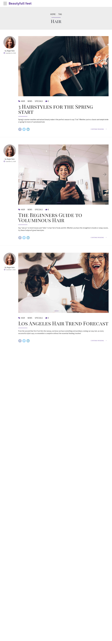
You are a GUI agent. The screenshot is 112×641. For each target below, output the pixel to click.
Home (53, 14)
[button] (23, 66)
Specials (39, 101)
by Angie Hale (10, 51)
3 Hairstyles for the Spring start (55, 109)
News (30, 101)
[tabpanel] (63, 66)
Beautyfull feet (20, 3)
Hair (23, 101)
